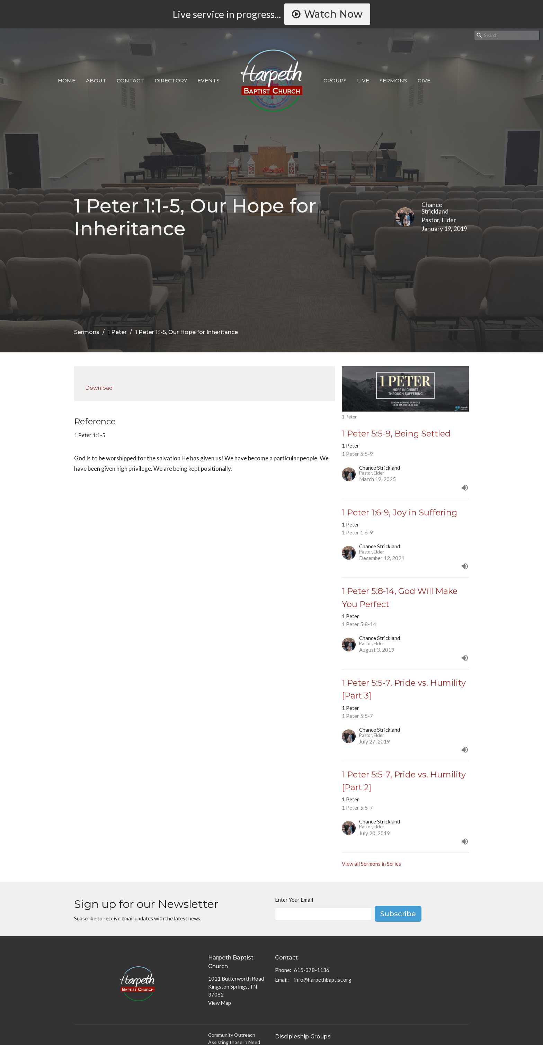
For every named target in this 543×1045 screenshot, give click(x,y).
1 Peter (117, 332)
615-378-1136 (311, 970)
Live (363, 80)
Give (424, 80)
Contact (130, 80)
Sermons (393, 80)
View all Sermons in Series (371, 864)
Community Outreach (231, 1035)
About (96, 80)
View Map (219, 1003)
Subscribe (398, 914)
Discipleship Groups (303, 1036)
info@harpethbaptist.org (322, 979)
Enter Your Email (294, 900)
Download (99, 388)
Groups (335, 80)
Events (208, 80)
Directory (170, 80)
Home (66, 80)
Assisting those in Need (234, 1042)
